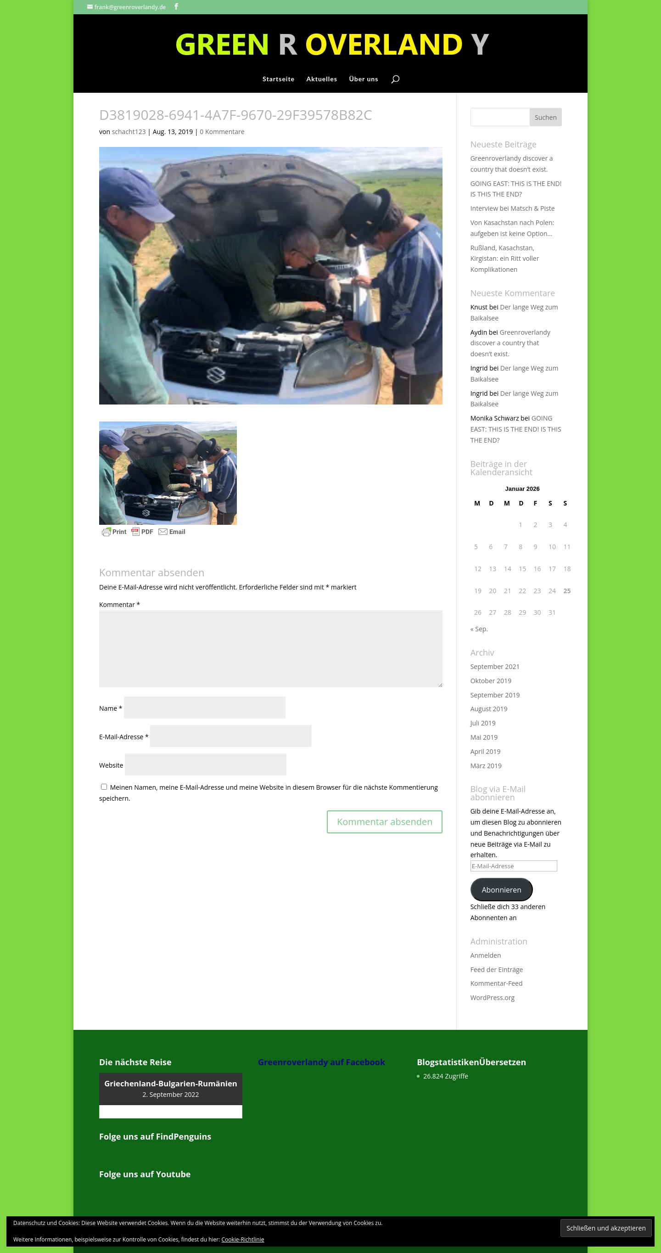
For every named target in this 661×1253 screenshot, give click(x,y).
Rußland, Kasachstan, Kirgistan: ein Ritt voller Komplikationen (505, 258)
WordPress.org (493, 997)
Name (111, 708)
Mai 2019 (484, 737)
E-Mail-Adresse (124, 736)
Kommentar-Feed (497, 983)
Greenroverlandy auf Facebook (321, 1062)
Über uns (363, 79)
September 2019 (495, 695)
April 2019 (486, 751)
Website (111, 765)
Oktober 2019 (491, 680)
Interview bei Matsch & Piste (513, 208)
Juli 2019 (483, 723)
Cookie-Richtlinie (243, 1239)
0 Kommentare (222, 131)
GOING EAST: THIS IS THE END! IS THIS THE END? (516, 429)
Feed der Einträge (497, 969)
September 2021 (495, 666)
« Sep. (479, 628)
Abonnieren (501, 890)
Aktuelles (322, 79)
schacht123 (129, 131)
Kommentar (119, 604)
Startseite (279, 79)
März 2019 (486, 765)
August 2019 (489, 708)
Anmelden (486, 955)
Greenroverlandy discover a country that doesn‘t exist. (510, 343)
